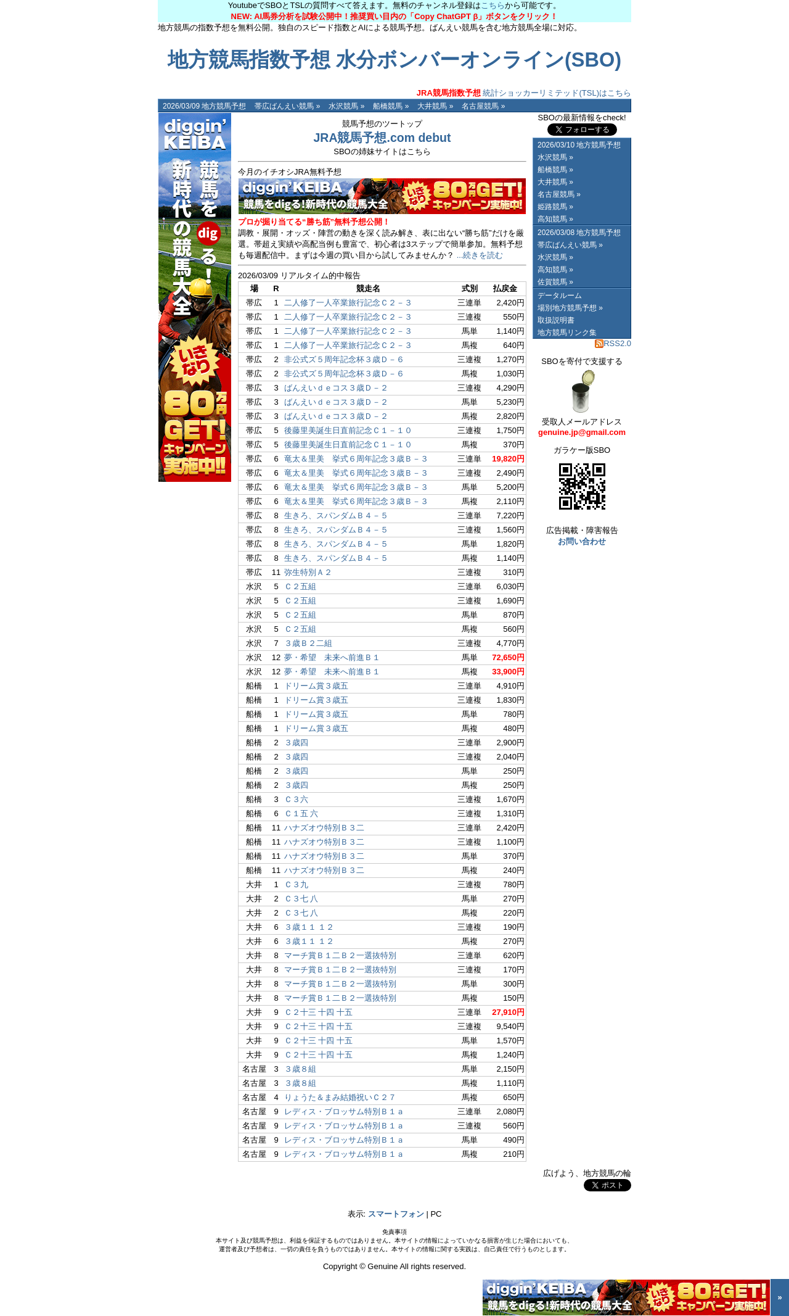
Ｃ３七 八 (301, 898)
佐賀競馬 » (555, 282)
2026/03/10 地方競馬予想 (579, 145)
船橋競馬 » (391, 106)
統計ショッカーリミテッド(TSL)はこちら (524, 92)
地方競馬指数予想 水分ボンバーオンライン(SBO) (394, 60)
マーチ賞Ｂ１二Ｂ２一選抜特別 (340, 955)
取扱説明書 (556, 320)
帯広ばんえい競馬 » (287, 106)
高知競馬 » (555, 219)
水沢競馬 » (346, 106)
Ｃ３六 (296, 799)
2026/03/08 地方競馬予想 (579, 232)
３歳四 (296, 742)
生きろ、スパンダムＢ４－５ (336, 515)
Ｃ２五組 (300, 586)
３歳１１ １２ (309, 927)
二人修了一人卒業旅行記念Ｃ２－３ (348, 302)
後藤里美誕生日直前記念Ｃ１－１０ (348, 430)
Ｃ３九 (296, 884)
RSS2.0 (613, 343)
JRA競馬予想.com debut (382, 137)
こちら (493, 5)
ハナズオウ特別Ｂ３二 (324, 827)
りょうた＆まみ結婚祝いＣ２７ (340, 1097)
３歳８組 (300, 1069)
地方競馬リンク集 (567, 332)
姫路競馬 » (555, 206)
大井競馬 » (435, 106)
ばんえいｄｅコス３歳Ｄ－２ (336, 387)
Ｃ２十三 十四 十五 (318, 1012)
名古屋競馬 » (483, 106)
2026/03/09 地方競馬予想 (204, 106)
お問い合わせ (582, 541)
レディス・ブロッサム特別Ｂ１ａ (344, 1111)
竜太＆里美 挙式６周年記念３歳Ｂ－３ (356, 458)
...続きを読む (480, 255)
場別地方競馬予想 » (570, 308)
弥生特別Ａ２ (308, 572)
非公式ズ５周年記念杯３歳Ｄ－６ (344, 359)
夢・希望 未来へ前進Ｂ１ (332, 657)
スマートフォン (396, 1214)
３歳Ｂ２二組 (308, 643)
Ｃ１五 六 (301, 813)
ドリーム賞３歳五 (316, 685)
